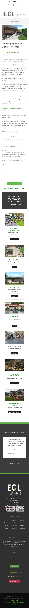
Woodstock (14, 528)
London (3, 168)
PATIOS (14, 325)
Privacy (16, 600)
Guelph (22, 522)
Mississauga (22, 528)
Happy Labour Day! (14, 557)
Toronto (7, 530)
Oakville (22, 520)
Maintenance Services (14, 412)
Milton (6, 520)
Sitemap (12, 600)
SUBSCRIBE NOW (14, 581)
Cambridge (4, 177)
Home (11, 21)
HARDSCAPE (14, 296)
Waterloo (4, 164)
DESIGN (14, 266)
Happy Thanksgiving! (14, 550)
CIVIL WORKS (14, 382)
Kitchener (4, 173)
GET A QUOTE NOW (14, 183)
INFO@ (15, 504)
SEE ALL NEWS (14, 566)
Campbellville (14, 520)
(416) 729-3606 (15, 502)
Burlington (6, 522)
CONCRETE (14, 353)
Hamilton (14, 522)
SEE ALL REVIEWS (14, 463)
